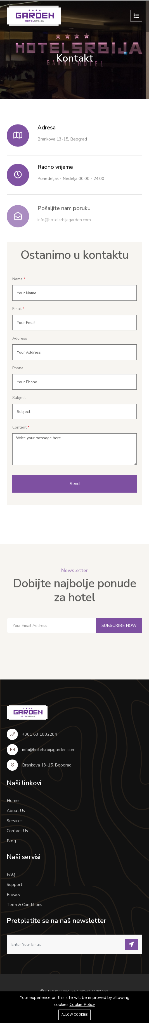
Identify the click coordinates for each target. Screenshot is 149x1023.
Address (19, 338)
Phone (17, 368)
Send (75, 484)
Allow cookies (74, 1015)
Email (17, 308)
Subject (19, 397)
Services (15, 821)
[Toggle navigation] (136, 16)
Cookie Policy (82, 1004)
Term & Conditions (24, 904)
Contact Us (17, 831)
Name (17, 279)
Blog (11, 841)
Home (13, 800)
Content (19, 427)
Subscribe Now (119, 625)
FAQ (11, 874)
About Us (16, 810)
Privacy (13, 894)
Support (14, 884)
